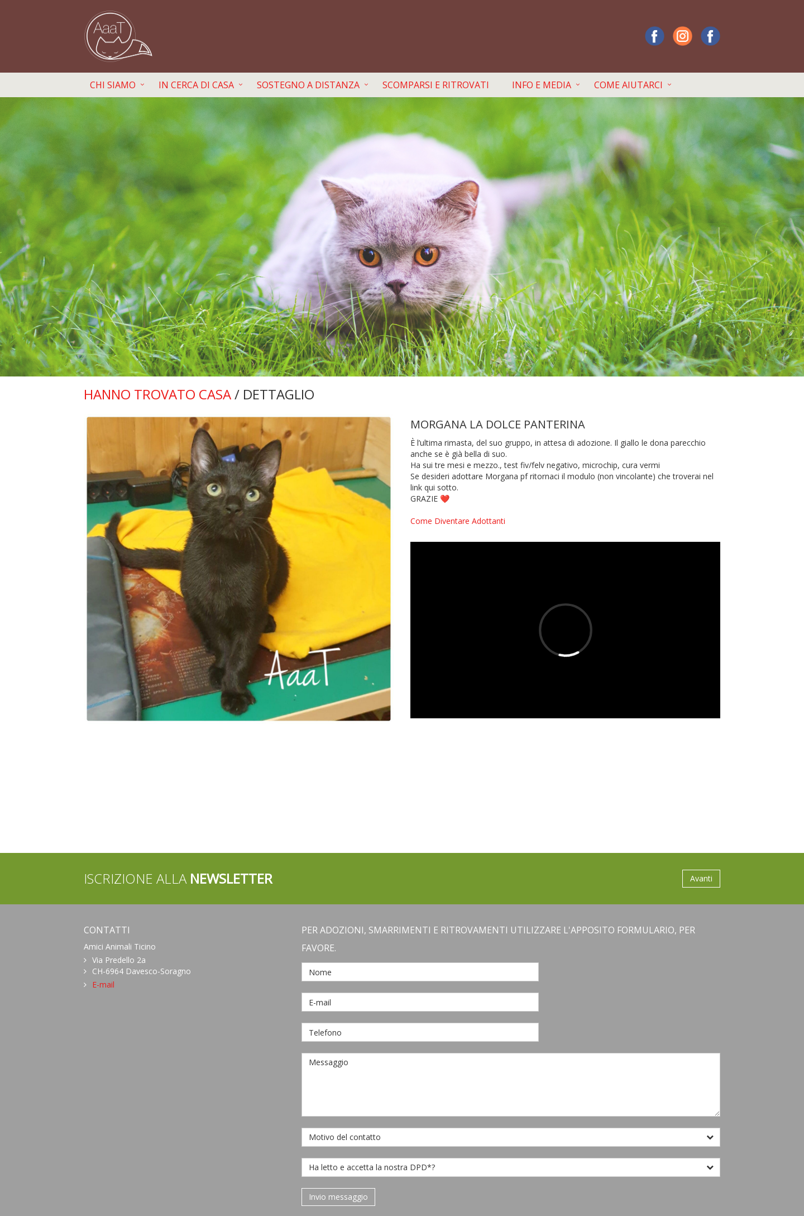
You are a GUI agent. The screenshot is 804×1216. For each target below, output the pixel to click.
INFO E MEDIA (541, 85)
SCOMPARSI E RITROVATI (435, 85)
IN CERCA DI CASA (196, 85)
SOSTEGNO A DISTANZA (308, 85)
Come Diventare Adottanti (457, 521)
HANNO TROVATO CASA (157, 394)
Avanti (701, 878)
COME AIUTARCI (628, 85)
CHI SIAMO (113, 85)
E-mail (103, 984)
